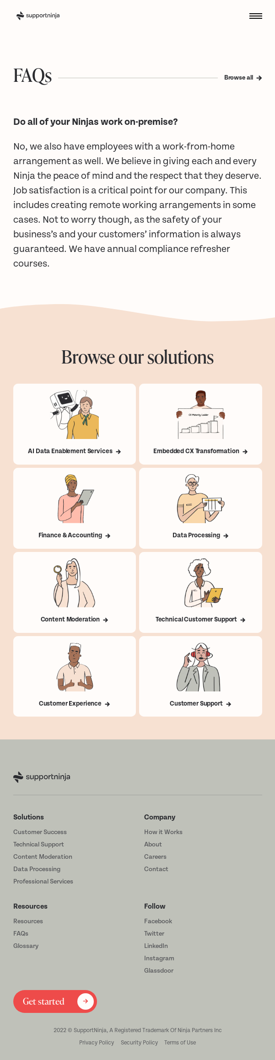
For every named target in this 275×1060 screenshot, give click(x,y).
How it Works (163, 832)
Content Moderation (42, 856)
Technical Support (38, 844)
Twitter (154, 933)
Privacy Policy (96, 1042)
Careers (155, 856)
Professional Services (43, 881)
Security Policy (139, 1042)
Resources (28, 921)
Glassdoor (158, 970)
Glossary (25, 945)
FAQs (20, 933)
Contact (156, 869)
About (153, 844)
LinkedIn (156, 945)
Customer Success (40, 832)
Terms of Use (180, 1042)
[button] (252, 16)
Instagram (159, 958)
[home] (51, 16)
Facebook (158, 921)
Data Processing (36, 869)
